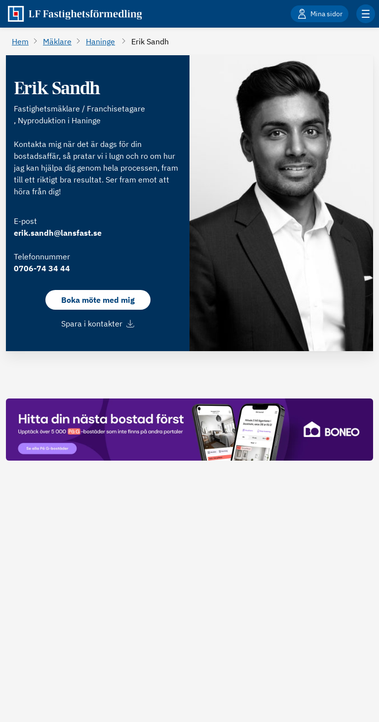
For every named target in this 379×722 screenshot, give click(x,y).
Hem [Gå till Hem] (20, 41)
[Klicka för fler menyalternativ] (365, 13)
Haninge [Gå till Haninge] (100, 41)
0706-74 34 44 (42, 268)
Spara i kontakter (97, 323)
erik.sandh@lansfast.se (58, 233)
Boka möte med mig (98, 300)
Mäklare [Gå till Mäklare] (57, 41)
